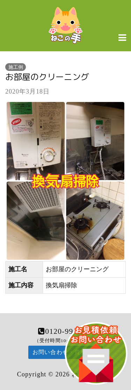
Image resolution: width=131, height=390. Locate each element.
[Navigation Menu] (122, 37)
